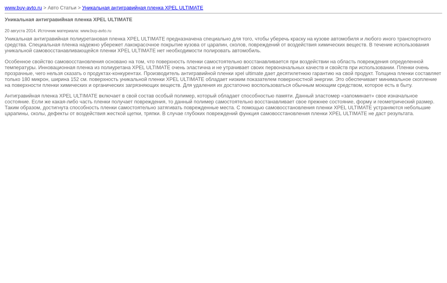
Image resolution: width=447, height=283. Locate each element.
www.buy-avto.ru (23, 8)
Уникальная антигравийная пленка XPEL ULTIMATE (142, 8)
